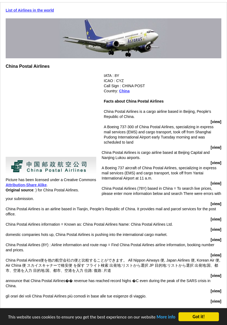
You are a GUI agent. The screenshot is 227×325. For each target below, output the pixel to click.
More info (166, 317)
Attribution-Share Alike (26, 185)
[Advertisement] (51, 111)
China (124, 91)
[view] (216, 122)
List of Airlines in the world (30, 10)
